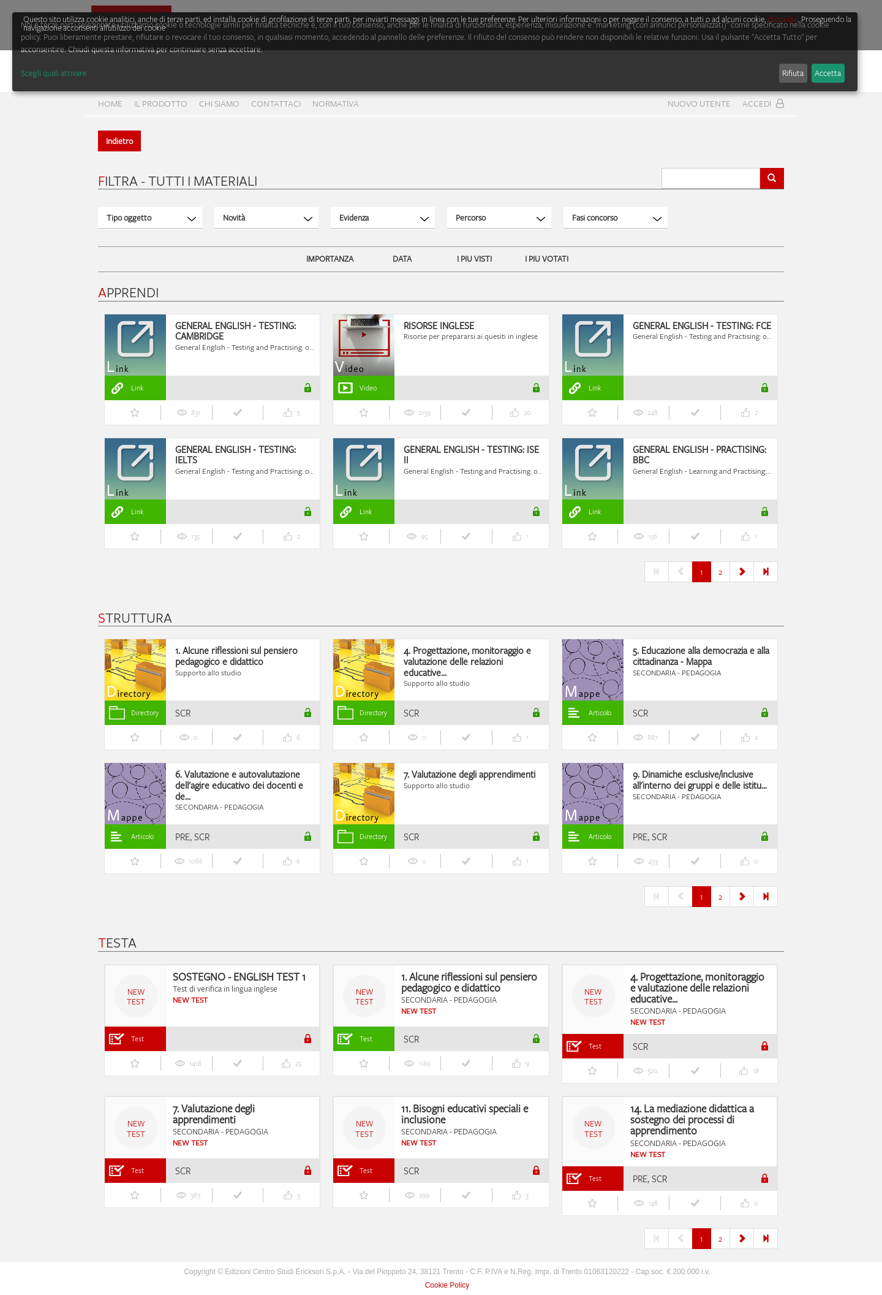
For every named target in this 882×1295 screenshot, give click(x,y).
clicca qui (782, 19)
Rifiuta (793, 72)
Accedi (763, 103)
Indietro (119, 140)
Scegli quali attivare (54, 72)
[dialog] (435, 51)
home (110, 103)
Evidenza (384, 217)
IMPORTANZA (329, 258)
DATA (402, 258)
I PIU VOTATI (546, 258)
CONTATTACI (276, 103)
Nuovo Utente (699, 103)
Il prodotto (160, 103)
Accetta (828, 72)
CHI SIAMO (219, 103)
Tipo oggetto (151, 217)
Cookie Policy (447, 1285)
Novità (267, 217)
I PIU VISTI (474, 258)
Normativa (335, 103)
